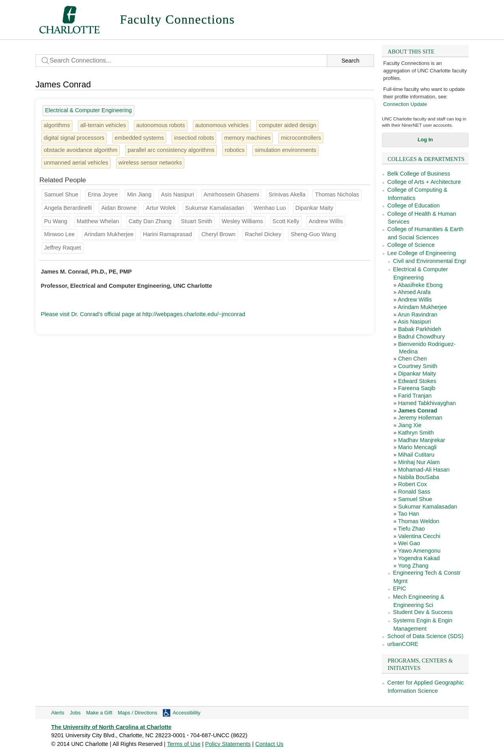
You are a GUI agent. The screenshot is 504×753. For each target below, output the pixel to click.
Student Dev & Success (423, 612)
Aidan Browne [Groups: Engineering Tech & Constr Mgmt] (119, 208)
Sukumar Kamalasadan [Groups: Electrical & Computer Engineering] (214, 208)
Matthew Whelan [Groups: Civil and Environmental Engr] (98, 221)
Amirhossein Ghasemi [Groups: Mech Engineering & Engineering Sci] (231, 194)
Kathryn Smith (416, 432)
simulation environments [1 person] (285, 150)
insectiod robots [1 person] (194, 138)
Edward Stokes (417, 381)
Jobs (75, 713)
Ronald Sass (414, 491)
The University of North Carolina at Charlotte (111, 727)
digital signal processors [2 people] (74, 138)
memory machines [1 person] (247, 138)
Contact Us (269, 744)
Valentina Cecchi (419, 536)
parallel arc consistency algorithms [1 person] (171, 150)
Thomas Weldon (418, 521)
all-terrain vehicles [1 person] (103, 125)
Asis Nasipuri (414, 321)
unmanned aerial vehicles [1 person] (76, 162)
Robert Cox (412, 484)
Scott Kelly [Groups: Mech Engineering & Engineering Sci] (285, 221)
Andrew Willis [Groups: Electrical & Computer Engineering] (326, 221)
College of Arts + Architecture (424, 182)
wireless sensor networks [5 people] (150, 162)
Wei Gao (409, 543)
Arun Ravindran (417, 314)
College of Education (413, 205)
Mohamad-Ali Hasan (424, 469)
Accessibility (186, 713)
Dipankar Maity (417, 373)
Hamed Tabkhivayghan (427, 403)
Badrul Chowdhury (421, 336)
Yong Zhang (413, 565)
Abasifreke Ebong (420, 285)
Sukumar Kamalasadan (427, 506)
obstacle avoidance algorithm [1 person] (80, 150)
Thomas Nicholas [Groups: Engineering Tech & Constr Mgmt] (337, 194)
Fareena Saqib (416, 388)
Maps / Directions (137, 713)
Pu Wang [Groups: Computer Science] (55, 221)
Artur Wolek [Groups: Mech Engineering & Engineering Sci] (161, 208)
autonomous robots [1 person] (160, 125)
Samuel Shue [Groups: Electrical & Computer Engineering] (61, 194)
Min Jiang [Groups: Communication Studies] (139, 194)
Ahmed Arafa (414, 292)
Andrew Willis (415, 299)
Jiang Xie (409, 425)
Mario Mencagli (417, 447)
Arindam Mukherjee (422, 307)
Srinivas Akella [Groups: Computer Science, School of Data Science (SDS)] (287, 194)
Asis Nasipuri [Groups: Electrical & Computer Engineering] (177, 194)
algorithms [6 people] (57, 125)
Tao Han (408, 514)
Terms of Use (183, 744)
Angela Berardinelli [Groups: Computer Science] (68, 208)
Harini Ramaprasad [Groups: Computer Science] (167, 234)
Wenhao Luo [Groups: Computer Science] (270, 208)
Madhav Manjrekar (421, 440)
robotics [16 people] (235, 150)
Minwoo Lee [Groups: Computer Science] (59, 234)
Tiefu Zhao (411, 528)
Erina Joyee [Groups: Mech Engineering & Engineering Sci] (103, 194)
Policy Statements (228, 744)
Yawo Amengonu (419, 551)
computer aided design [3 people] (287, 125)
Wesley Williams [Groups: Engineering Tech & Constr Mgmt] (242, 221)
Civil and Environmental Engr (429, 261)
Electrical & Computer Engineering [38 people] (88, 110)
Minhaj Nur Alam (419, 462)
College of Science (411, 245)
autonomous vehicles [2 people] (222, 125)
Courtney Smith (417, 366)
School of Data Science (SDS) (425, 636)
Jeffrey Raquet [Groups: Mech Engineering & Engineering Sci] (62, 247)
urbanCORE (403, 644)
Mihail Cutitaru (416, 454)
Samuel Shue (415, 499)
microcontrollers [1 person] (301, 138)
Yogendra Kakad (419, 558)
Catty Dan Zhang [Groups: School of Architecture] (149, 221)
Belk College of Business (418, 173)
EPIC (399, 588)
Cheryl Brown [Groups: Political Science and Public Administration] (218, 234)
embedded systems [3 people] (139, 138)
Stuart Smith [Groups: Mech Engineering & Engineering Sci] (196, 221)
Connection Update (405, 104)
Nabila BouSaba (418, 477)
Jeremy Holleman (420, 417)
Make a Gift (99, 713)
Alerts (57, 713)
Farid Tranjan (415, 395)
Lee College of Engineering (421, 253)
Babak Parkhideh (419, 329)
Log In (425, 139)
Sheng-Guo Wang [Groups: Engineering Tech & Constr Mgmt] (313, 234)
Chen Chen (412, 358)
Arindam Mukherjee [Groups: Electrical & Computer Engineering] (108, 234)
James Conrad (417, 410)
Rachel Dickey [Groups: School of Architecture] (263, 234)
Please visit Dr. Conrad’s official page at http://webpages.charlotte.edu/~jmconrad (143, 314)
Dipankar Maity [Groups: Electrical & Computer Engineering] (314, 208)
